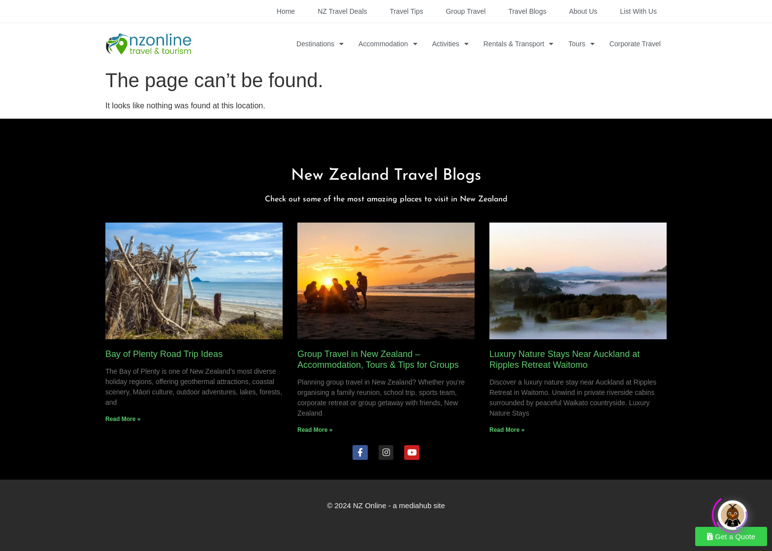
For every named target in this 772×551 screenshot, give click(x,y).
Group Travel (465, 11)
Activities (450, 43)
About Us (583, 11)
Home (286, 11)
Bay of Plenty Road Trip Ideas (164, 354)
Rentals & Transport (518, 43)
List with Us (638, 11)
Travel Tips (406, 11)
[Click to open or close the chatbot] (732, 512)
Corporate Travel (635, 44)
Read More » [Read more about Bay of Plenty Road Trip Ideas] (122, 419)
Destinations (320, 43)
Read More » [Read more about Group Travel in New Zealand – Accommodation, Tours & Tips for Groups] (314, 429)
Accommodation (387, 43)
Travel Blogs (527, 11)
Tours (581, 43)
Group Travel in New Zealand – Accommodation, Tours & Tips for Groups (378, 359)
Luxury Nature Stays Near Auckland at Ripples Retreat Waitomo (564, 359)
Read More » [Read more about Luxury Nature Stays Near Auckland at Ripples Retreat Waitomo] (506, 429)
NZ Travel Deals (342, 11)
